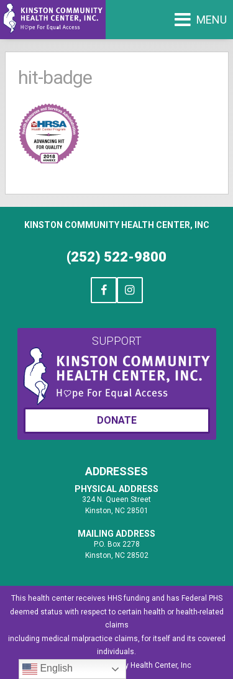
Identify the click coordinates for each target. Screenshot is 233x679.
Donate (117, 420)
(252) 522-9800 (116, 257)
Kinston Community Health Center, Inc (116, 225)
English (47, 669)
